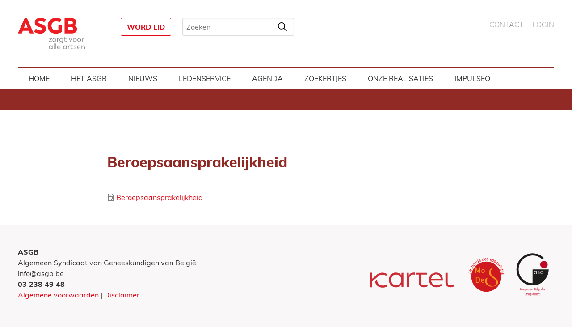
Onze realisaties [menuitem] (400, 78)
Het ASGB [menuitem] (89, 78)
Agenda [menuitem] (267, 78)
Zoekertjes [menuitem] (325, 78)
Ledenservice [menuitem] (205, 78)
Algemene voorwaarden (58, 294)
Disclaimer (121, 294)
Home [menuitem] (39, 78)
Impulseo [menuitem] (472, 78)
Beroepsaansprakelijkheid (159, 197)
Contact (506, 25)
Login (543, 25)
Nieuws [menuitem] (142, 78)
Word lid (146, 26)
